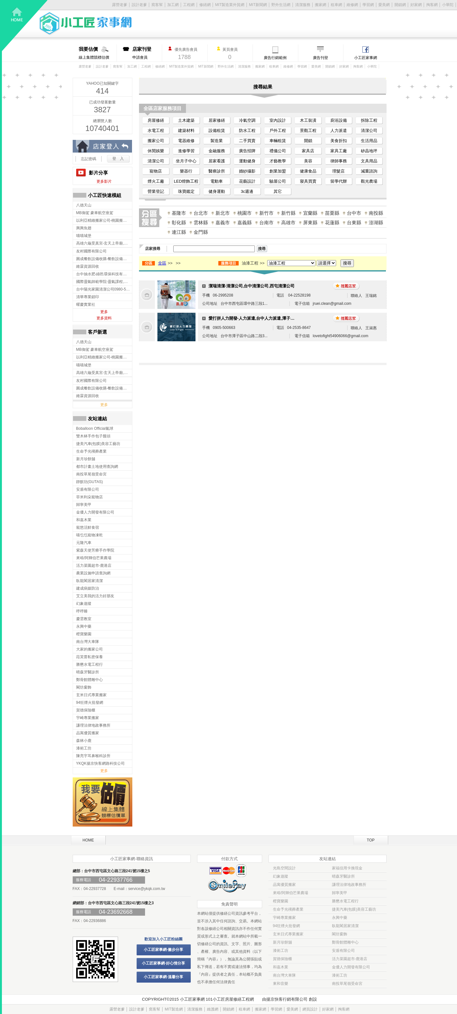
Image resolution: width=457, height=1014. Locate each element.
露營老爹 (85, 66)
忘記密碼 (88, 159)
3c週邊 (247, 191)
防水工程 (247, 130)
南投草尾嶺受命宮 (347, 983)
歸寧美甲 (339, 893)
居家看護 (217, 161)
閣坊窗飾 (339, 934)
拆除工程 (369, 120)
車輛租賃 (277, 140)
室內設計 (277, 120)
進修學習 (186, 150)
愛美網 (384, 5)
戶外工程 (277, 130)
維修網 (352, 5)
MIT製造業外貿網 (230, 5)
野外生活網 (280, 5)
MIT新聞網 (258, 5)
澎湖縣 (376, 222)
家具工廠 (338, 150)
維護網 (212, 1009)
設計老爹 (139, 5)
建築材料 (186, 130)
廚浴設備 (338, 120)
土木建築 (186, 120)
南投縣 (376, 213)
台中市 (354, 213)
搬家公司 (156, 140)
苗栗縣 (332, 213)
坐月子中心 (186, 161)
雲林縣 (201, 222)
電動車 (216, 181)
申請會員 (147, 53)
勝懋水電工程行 (345, 901)
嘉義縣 (244, 222)
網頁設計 (310, 1009)
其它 (278, 191)
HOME (88, 840)
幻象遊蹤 (280, 876)
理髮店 (338, 171)
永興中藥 (339, 917)
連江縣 (179, 232)
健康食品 (308, 171)
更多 (104, 312)
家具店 (308, 150)
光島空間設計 (284, 868)
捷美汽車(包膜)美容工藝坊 (354, 909)
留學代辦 (338, 181)
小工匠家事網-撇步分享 (163, 949)
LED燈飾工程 (186, 181)
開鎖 (308, 140)
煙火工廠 (156, 181)
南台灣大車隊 (284, 975)
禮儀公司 (277, 150)
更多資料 (104, 318)
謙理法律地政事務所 (349, 884)
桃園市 (244, 213)
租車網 (336, 5)
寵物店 (155, 171)
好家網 (416, 5)
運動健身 (247, 161)
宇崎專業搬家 (284, 917)
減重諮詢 (369, 171)
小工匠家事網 (365, 58)
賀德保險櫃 (282, 959)
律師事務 (338, 161)
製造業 (216, 140)
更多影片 (104, 181)
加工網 (173, 5)
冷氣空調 (247, 120)
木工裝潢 (308, 120)
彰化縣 (179, 222)
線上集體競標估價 (97, 53)
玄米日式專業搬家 (288, 934)
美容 (308, 161)
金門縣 (201, 232)
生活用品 (369, 140)
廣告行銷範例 (275, 58)
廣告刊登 (320, 58)
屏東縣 (310, 222)
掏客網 (432, 5)
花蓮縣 (332, 222)
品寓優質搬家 (284, 884)
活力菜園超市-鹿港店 (350, 959)
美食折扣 (338, 140)
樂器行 (186, 171)
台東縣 (354, 222)
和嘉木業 (280, 967)
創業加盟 (277, 171)
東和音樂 (280, 983)
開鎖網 (400, 5)
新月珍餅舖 (282, 942)
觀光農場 (369, 181)
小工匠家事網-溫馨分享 (163, 977)
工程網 (189, 5)
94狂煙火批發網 (286, 926)
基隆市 (179, 213)
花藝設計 (247, 181)
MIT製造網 (174, 1009)
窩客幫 (157, 5)
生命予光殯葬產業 (288, 909)
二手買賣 (247, 140)
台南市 (266, 222)
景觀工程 (308, 130)
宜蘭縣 (310, 213)
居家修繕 (217, 120)
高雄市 (288, 222)
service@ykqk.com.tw (146, 888)
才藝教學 (277, 161)
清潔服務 (302, 5)
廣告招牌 (247, 150)
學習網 (368, 5)
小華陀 (448, 5)
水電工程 (156, 130)
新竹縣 (288, 213)
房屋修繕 (156, 120)
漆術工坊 (280, 950)
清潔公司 (369, 130)
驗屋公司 (277, 181)
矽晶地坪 (369, 150)
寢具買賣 (308, 181)
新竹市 (266, 213)
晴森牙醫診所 (343, 876)
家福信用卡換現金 (347, 868)
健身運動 (217, 191)
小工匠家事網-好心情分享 (163, 963)
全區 (162, 263)
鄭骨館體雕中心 (345, 942)
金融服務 (217, 150)
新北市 (222, 213)
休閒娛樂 (156, 150)
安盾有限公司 (343, 950)
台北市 (201, 213)
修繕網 (205, 5)
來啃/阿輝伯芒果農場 (290, 893)
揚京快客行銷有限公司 (287, 999)
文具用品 (369, 161)
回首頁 (25, 25)
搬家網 (320, 5)
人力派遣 (338, 130)
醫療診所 (217, 171)
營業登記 (156, 191)
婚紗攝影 (247, 171)
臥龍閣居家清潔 (345, 926)
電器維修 (186, 140)
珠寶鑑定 (186, 191)
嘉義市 (222, 222)
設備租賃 (217, 130)
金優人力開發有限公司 (351, 967)
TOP (370, 840)
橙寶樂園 (280, 901)
